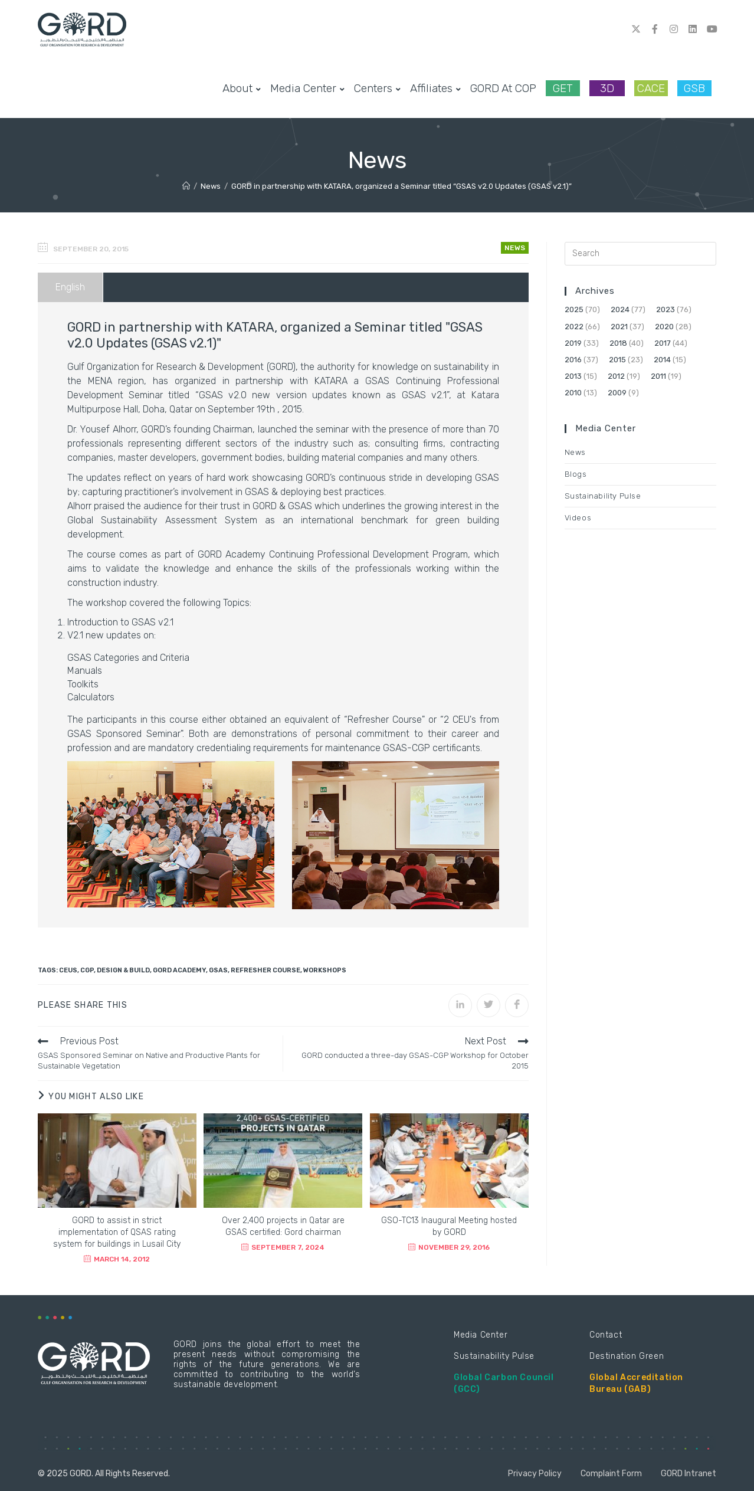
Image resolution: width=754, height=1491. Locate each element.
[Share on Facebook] (517, 1005)
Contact (605, 1335)
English (70, 287)
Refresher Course (265, 970)
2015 (617, 359)
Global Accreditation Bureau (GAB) (636, 1383)
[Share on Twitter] (488, 1005)
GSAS (218, 970)
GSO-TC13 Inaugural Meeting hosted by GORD (449, 1226)
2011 (658, 376)
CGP (87, 970)
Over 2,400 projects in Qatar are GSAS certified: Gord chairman (283, 1226)
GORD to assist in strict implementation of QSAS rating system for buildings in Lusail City (117, 1232)
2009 (617, 392)
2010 (573, 392)
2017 (662, 343)
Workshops (324, 970)
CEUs (68, 970)
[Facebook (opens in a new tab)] (654, 29)
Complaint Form (611, 1474)
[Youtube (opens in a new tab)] (711, 29)
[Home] (186, 186)
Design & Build (123, 970)
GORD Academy (179, 970)
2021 (619, 326)
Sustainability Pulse (603, 495)
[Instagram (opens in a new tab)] (673, 29)
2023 (665, 309)
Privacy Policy (535, 1474)
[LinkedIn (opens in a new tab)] (692, 29)
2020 (664, 326)
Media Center (480, 1335)
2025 (574, 309)
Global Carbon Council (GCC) (504, 1383)
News (514, 248)
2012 (616, 376)
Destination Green (626, 1356)
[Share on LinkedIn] (460, 1005)
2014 (662, 359)
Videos (578, 517)
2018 (618, 343)
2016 (573, 359)
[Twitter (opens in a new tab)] (636, 29)
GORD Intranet (688, 1474)
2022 (574, 326)
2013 (573, 376)
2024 (620, 309)
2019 (573, 343)
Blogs (576, 474)
